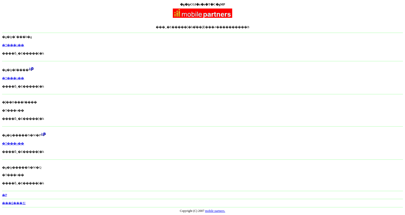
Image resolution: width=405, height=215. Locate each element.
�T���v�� (13, 45)
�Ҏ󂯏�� (4, 195)
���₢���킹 (14, 203)
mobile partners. (215, 211)
